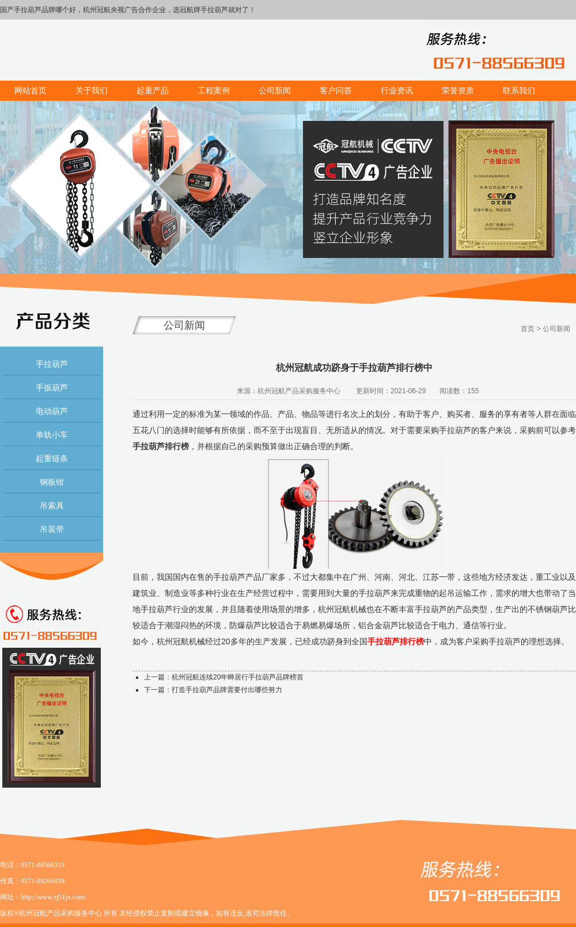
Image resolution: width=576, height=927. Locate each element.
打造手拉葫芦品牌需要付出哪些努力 (227, 690)
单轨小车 (52, 434)
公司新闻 (556, 329)
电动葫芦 (52, 411)
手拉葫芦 (52, 363)
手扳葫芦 (52, 387)
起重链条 (52, 458)
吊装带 (52, 529)
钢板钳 (52, 482)
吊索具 (52, 505)
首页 (528, 329)
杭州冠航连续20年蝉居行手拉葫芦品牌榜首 (238, 677)
